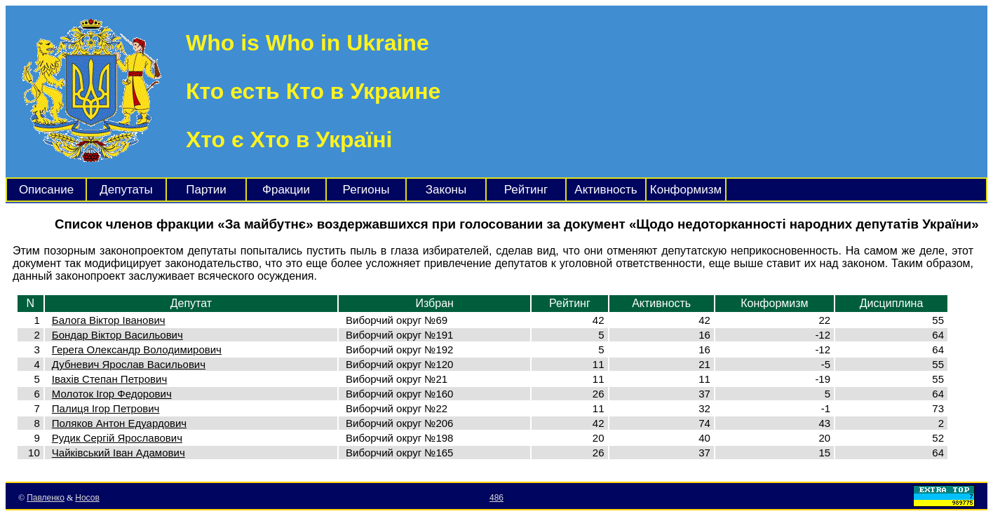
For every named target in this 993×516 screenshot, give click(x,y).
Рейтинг (526, 189)
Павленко (46, 498)
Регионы (366, 189)
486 (496, 498)
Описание (46, 189)
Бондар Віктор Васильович (117, 335)
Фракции (286, 189)
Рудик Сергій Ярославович (117, 438)
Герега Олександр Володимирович (137, 349)
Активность (605, 189)
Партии (206, 189)
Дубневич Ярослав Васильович (128, 364)
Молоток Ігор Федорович (112, 394)
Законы (446, 189)
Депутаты (126, 189)
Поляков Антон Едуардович (119, 423)
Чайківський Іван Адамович (118, 453)
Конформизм (686, 189)
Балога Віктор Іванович (109, 320)
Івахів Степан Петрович (109, 379)
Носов (87, 498)
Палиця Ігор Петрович (106, 408)
